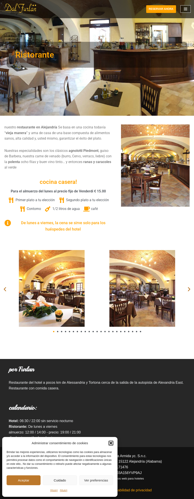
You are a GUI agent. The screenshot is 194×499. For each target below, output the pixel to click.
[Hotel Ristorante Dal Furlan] (20, 9)
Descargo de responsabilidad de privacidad (118, 490)
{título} (54, 490)
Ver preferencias (96, 480)
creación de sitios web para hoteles (121, 478)
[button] (111, 443)
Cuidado (60, 480)
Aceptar (23, 480)
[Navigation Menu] (185, 9)
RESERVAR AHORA (161, 9)
